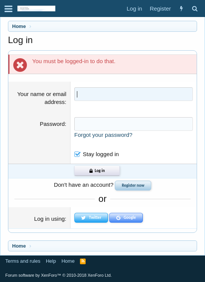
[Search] (194, 8)
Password (52, 124)
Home (68, 261)
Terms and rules (22, 261)
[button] (9, 8)
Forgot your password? (103, 135)
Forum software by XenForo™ (58, 275)
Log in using (49, 218)
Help (51, 261)
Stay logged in (101, 154)
